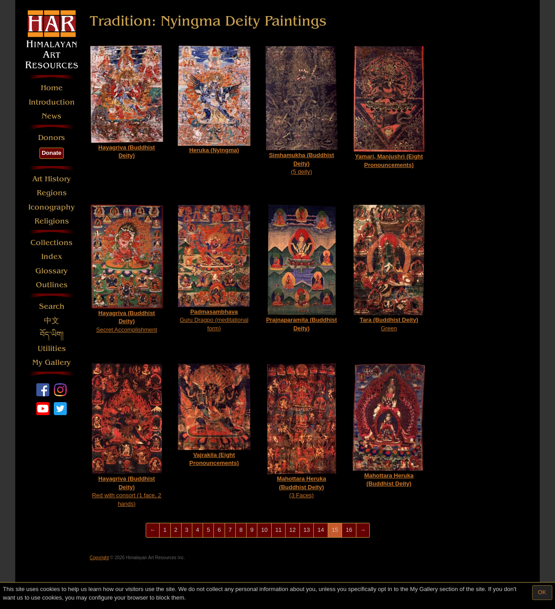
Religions (52, 221)
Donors (51, 137)
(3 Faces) (301, 431)
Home (52, 87)
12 (292, 529)
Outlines (52, 284)
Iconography (51, 207)
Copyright (99, 557)
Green (389, 268)
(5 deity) (301, 110)
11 (278, 529)
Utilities (52, 348)
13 (307, 529)
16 (349, 529)
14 (320, 529)
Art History (51, 179)
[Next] (363, 530)
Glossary (51, 271)
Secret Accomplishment (127, 268)
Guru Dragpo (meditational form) (214, 268)
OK (542, 592)
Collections (51, 242)
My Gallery (51, 362)
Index (51, 256)
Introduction (52, 102)
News (51, 116)
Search (52, 306)
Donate (51, 152)
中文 (51, 320)
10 (264, 529)
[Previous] (153, 530)
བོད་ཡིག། (52, 334)
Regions (52, 192)
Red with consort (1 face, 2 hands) (127, 435)
